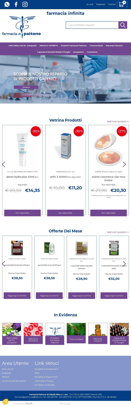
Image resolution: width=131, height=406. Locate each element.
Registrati (100, 4)
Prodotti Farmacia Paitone (73, 45)
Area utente (8, 369)
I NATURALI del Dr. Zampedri (22, 45)
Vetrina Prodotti (65, 120)
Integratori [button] (78, 52)
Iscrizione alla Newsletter (14, 381)
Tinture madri (96, 45)
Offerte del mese (65, 231)
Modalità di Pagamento (46, 377)
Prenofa (28, 403)
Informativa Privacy (44, 381)
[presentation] (5, 165)
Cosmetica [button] (92, 52)
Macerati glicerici (114, 45)
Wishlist (112, 4)
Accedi (89, 4)
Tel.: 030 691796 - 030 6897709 (57, 397)
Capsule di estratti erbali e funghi (53, 52)
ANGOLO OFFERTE (49, 45)
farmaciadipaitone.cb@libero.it (28, 397)
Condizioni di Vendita (45, 385)
